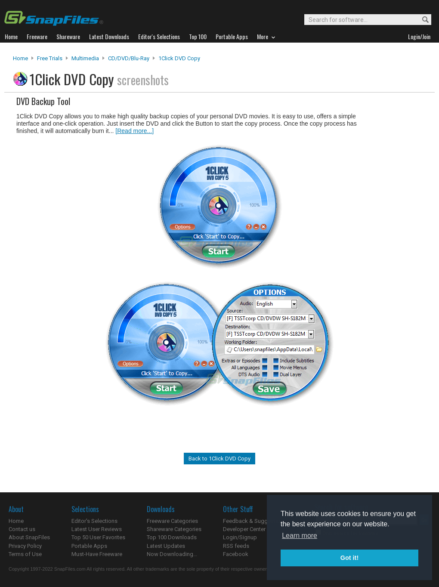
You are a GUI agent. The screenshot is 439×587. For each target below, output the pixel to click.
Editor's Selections (94, 521)
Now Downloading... (172, 554)
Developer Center (244, 529)
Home (20, 58)
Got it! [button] (349, 557)
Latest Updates (166, 546)
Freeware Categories (172, 521)
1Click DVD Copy (179, 58)
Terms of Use (25, 554)
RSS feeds (236, 546)
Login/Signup (240, 537)
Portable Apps (89, 546)
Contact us (22, 529)
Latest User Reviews (96, 529)
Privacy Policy (25, 546)
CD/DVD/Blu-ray (128, 58)
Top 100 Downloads (172, 537)
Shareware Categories (174, 529)
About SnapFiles (29, 537)
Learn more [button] (299, 535)
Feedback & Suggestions (254, 521)
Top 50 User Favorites (98, 537)
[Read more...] (134, 130)
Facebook (235, 554)
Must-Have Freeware (96, 554)
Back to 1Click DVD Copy (219, 458)
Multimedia (85, 58)
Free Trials (49, 58)
